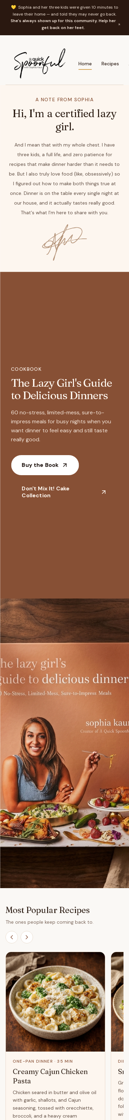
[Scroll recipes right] (27, 937)
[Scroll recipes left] (12, 937)
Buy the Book (45, 465)
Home (85, 65)
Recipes (110, 63)
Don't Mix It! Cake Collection (64, 492)
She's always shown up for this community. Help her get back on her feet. (66, 24)
